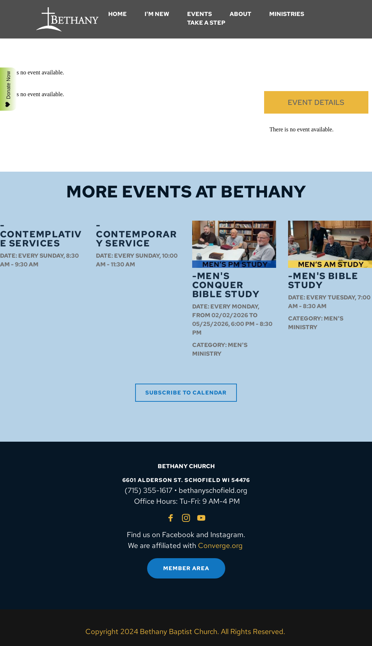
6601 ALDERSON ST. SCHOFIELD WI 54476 (186, 480)
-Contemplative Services (41, 234)
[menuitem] (118, 14)
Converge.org (220, 545)
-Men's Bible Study (323, 280)
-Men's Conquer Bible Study (225, 285)
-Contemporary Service (136, 234)
